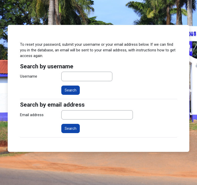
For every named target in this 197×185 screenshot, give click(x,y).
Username (28, 76)
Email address (32, 115)
